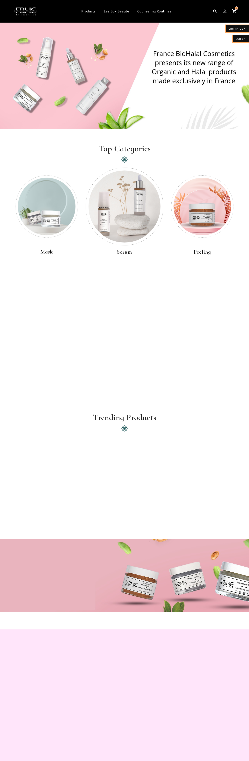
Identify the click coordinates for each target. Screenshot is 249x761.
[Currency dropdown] (240, 39)
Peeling (202, 252)
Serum (124, 252)
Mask (46, 252)
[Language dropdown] (237, 29)
